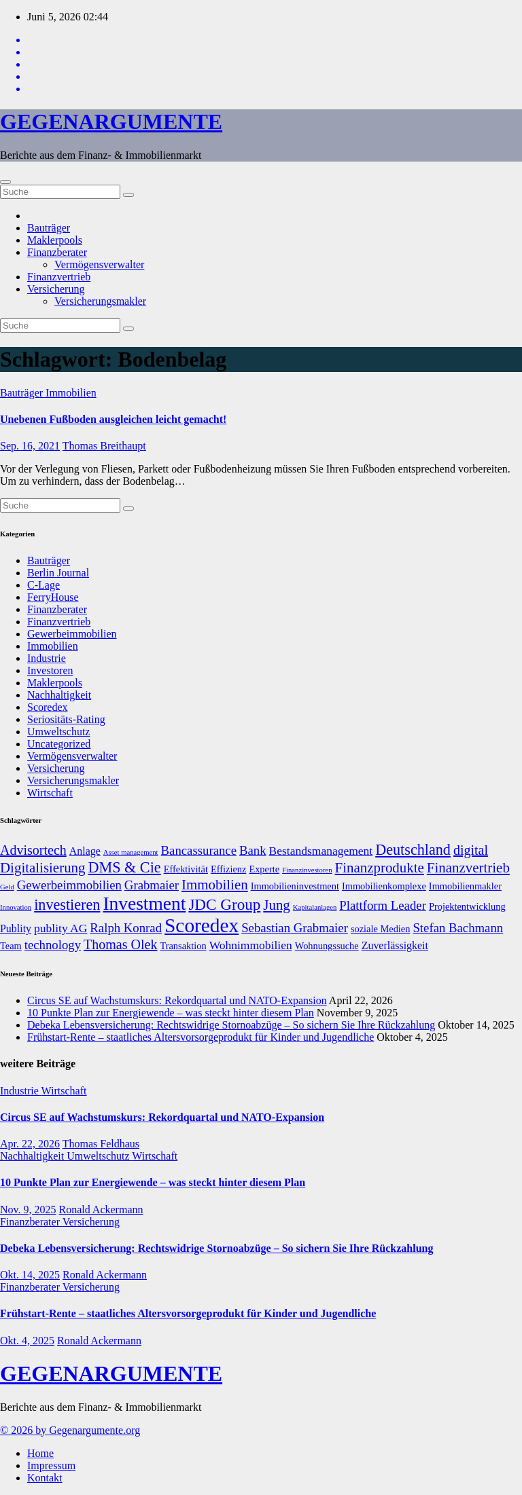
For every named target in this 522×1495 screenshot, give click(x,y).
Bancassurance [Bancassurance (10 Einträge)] (199, 850)
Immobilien (71, 393)
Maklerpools (54, 240)
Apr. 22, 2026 (30, 1143)
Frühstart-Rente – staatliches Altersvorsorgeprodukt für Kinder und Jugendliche (200, 1037)
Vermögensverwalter (99, 264)
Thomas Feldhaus (101, 1143)
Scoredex (47, 707)
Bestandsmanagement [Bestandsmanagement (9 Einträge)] (321, 850)
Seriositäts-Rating (66, 719)
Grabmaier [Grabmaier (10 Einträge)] (151, 885)
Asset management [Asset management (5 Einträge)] (130, 852)
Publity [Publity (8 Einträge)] (15, 928)
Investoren (50, 670)
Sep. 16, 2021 (30, 445)
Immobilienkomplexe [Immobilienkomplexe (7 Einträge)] (384, 886)
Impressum (51, 1465)
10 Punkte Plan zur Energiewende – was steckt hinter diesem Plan (170, 1012)
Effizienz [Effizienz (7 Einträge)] (228, 869)
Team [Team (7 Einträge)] (11, 945)
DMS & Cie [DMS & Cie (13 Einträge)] (124, 867)
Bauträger (48, 228)
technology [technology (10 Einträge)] (52, 945)
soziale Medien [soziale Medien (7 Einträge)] (381, 928)
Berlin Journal (58, 572)
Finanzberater (57, 252)
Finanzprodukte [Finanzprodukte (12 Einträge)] (379, 868)
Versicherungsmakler (100, 301)
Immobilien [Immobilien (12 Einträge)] (214, 884)
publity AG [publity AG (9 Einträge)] (60, 928)
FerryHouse (53, 597)
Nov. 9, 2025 (28, 1209)
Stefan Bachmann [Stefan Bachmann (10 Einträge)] (458, 928)
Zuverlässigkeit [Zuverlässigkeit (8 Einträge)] (395, 945)
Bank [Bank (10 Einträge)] (252, 850)
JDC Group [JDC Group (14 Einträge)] (224, 904)
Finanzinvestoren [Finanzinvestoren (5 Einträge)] (307, 870)
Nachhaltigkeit (59, 695)
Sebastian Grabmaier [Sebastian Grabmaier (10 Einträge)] (294, 928)
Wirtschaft (50, 792)
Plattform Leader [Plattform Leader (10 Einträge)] (382, 905)
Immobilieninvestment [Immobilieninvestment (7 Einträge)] (295, 886)
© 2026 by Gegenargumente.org (70, 1430)
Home (40, 1453)
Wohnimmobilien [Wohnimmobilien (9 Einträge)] (250, 945)
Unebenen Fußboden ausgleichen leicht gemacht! (113, 419)
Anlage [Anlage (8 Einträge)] (85, 851)
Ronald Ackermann (101, 1209)
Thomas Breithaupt (104, 445)
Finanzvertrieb (58, 276)
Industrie (46, 658)
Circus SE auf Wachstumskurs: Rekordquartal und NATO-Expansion (177, 1000)
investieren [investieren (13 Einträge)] (67, 904)
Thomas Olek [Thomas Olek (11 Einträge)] (120, 944)
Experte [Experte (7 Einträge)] (264, 869)
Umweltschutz (58, 731)
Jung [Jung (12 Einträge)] (276, 905)
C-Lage (43, 585)
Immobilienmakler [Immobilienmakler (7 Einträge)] (465, 886)
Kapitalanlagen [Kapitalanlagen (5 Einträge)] (315, 907)
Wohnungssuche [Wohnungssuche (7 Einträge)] (327, 945)
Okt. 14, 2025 (30, 1274)
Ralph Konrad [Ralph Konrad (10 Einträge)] (126, 928)
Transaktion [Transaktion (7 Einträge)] (183, 945)
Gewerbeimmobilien (72, 634)
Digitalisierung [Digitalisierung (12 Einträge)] (43, 868)
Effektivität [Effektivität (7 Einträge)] (186, 869)
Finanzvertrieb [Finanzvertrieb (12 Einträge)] (468, 868)
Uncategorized (58, 744)
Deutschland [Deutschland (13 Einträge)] (413, 849)
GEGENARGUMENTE (111, 121)
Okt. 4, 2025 (27, 1340)
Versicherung (55, 289)
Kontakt (45, 1477)
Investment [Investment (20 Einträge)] (144, 903)
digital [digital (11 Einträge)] (470, 850)
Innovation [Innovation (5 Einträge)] (15, 907)
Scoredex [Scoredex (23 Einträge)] (201, 925)
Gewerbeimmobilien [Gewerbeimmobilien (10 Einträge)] (69, 885)
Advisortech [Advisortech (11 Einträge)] (33, 850)
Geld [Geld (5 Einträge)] (7, 887)
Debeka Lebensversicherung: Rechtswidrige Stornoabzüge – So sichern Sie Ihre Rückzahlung (231, 1025)
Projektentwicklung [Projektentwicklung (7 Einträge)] (467, 906)
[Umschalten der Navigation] (5, 182)
